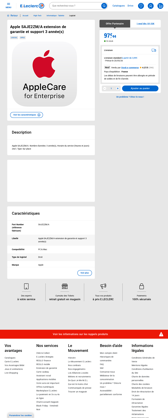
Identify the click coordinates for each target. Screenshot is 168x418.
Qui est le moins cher (78, 384)
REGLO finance (43, 360)
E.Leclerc (46, 390)
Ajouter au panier (140, 88)
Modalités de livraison (142, 388)
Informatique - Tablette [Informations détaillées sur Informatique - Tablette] (55, 16)
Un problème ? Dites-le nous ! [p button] (130, 97)
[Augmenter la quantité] (117, 88)
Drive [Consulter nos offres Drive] (131, 5)
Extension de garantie (46, 368)
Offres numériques (45, 387)
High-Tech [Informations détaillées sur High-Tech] (37, 16)
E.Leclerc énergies (44, 356)
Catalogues (10, 358)
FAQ (102, 364)
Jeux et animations (14, 369)
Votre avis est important (47, 383)
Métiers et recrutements (79, 376)
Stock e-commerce (130, 68)
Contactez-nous (107, 372)
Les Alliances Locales (78, 373)
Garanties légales (140, 407)
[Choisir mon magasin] (141, 6)
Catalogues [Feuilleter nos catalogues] (119, 6)
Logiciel (14, 37)
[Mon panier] (160, 6)
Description (21, 132)
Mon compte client (108, 353)
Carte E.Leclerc (12, 361)
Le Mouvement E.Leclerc (79, 361)
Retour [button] (14, 15)
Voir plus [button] (85, 273)
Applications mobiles (46, 379)
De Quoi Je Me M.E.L (78, 380)
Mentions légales (140, 365)
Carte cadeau (42, 372)
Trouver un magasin (77, 391)
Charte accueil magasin (47, 402)
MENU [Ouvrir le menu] (8, 5)
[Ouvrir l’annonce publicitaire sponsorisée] (51, 181)
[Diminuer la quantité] (104, 88)
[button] (26, 115)
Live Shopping (11, 373)
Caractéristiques (26, 213)
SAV (102, 368)
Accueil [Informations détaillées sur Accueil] (25, 16)
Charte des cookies (141, 384)
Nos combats (74, 365)
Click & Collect (43, 353)
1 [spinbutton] (111, 88)
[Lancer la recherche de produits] (104, 6)
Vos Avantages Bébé (14, 365)
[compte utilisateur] (151, 6)
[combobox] (78, 5)
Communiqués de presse (79, 388)
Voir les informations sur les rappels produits (80, 334)
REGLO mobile (43, 364)
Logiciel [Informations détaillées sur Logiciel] (72, 16)
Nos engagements (76, 369)
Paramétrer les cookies (20, 415)
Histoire (71, 358)
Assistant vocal (43, 375)
